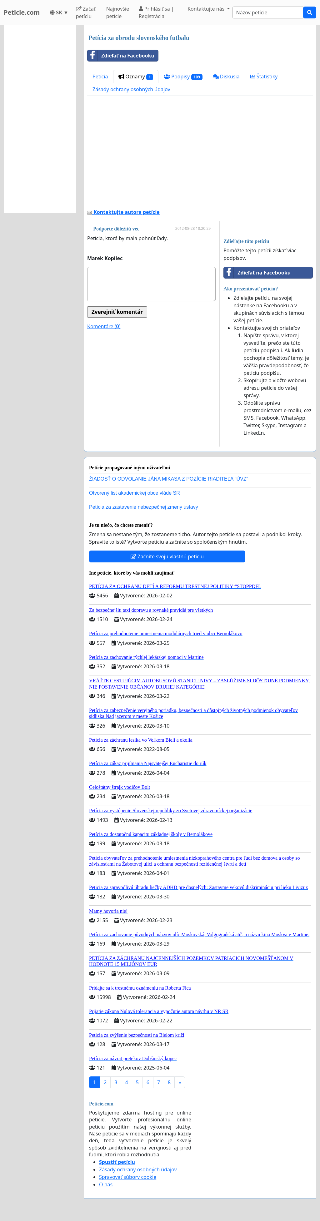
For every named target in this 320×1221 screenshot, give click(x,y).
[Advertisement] (200, 154)
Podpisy (183, 76)
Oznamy (135, 76)
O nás (105, 1184)
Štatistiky (264, 76)
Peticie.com (22, 12)
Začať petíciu (86, 12)
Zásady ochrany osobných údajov (131, 89)
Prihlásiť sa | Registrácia (156, 12)
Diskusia (226, 76)
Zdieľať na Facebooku (121, 55)
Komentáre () (103, 326)
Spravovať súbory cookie (127, 1177)
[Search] (268, 12)
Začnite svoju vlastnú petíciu (167, 556)
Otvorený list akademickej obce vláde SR (134, 493)
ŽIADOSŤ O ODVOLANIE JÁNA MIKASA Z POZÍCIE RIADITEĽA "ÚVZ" (168, 479)
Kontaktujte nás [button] (207, 8)
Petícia (100, 76)
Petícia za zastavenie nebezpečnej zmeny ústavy (143, 507)
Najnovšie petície (117, 12)
